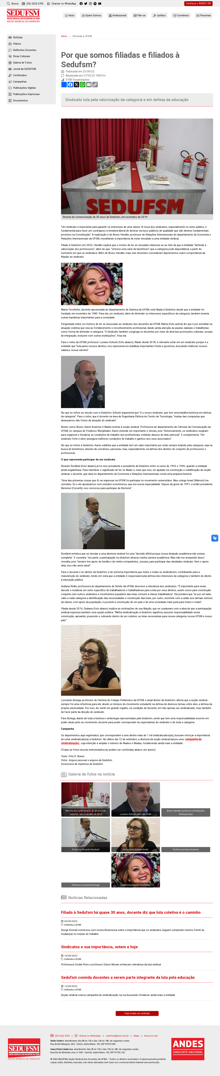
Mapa (136, 1035)
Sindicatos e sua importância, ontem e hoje (99, 947)
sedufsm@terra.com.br (117, 1035)
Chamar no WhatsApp (88, 1035)
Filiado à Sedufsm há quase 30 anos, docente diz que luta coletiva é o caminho (131, 912)
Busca (12, 3)
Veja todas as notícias (137, 1013)
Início (64, 36)
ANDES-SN (198, 3)
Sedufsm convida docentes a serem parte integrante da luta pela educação (128, 977)
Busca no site (151, 1035)
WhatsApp (61, 3)
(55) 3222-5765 (32, 3)
